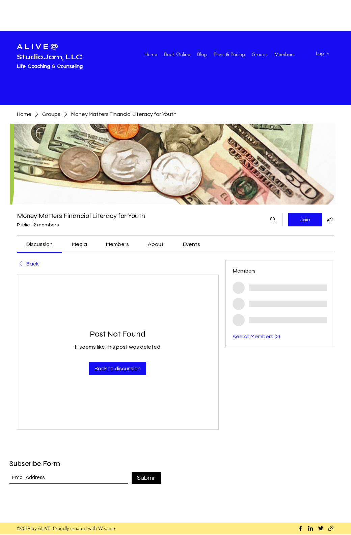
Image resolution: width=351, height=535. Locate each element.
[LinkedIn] (310, 528)
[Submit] (146, 478)
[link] (39, 244)
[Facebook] (300, 528)
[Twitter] (320, 528)
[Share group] (330, 219)
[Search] (273, 219)
